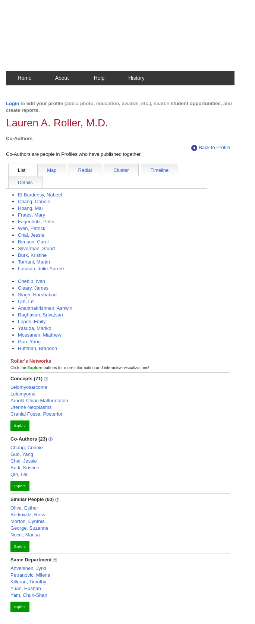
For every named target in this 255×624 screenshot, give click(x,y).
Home (24, 78)
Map (51, 170)
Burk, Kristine (32, 255)
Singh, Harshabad (37, 294)
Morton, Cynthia (27, 521)
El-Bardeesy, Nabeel (40, 195)
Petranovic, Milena (30, 575)
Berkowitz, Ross (27, 514)
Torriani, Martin (34, 262)
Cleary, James (33, 288)
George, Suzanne (29, 528)
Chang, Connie (34, 201)
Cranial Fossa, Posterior (36, 414)
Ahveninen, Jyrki (28, 568)
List (21, 170)
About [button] (62, 78)
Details (25, 182)
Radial (85, 170)
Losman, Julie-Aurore (41, 268)
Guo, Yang (29, 341)
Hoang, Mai (30, 208)
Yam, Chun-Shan (28, 595)
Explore (20, 426)
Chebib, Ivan (31, 281)
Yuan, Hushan (25, 588)
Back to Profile (210, 148)
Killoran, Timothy (28, 581)
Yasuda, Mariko (34, 328)
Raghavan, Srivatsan (40, 315)
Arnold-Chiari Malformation (39, 400)
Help (99, 78)
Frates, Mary (31, 215)
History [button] (136, 78)
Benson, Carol (33, 242)
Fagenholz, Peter (36, 221)
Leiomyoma (22, 394)
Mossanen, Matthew (39, 335)
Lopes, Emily (31, 321)
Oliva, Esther (24, 508)
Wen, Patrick (31, 228)
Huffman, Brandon (37, 348)
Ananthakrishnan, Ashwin (45, 308)
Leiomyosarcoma (28, 387)
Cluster (121, 170)
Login (12, 103)
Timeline (160, 170)
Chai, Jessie (31, 235)
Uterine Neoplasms (31, 407)
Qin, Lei (26, 301)
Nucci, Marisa (25, 535)
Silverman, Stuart (36, 248)
